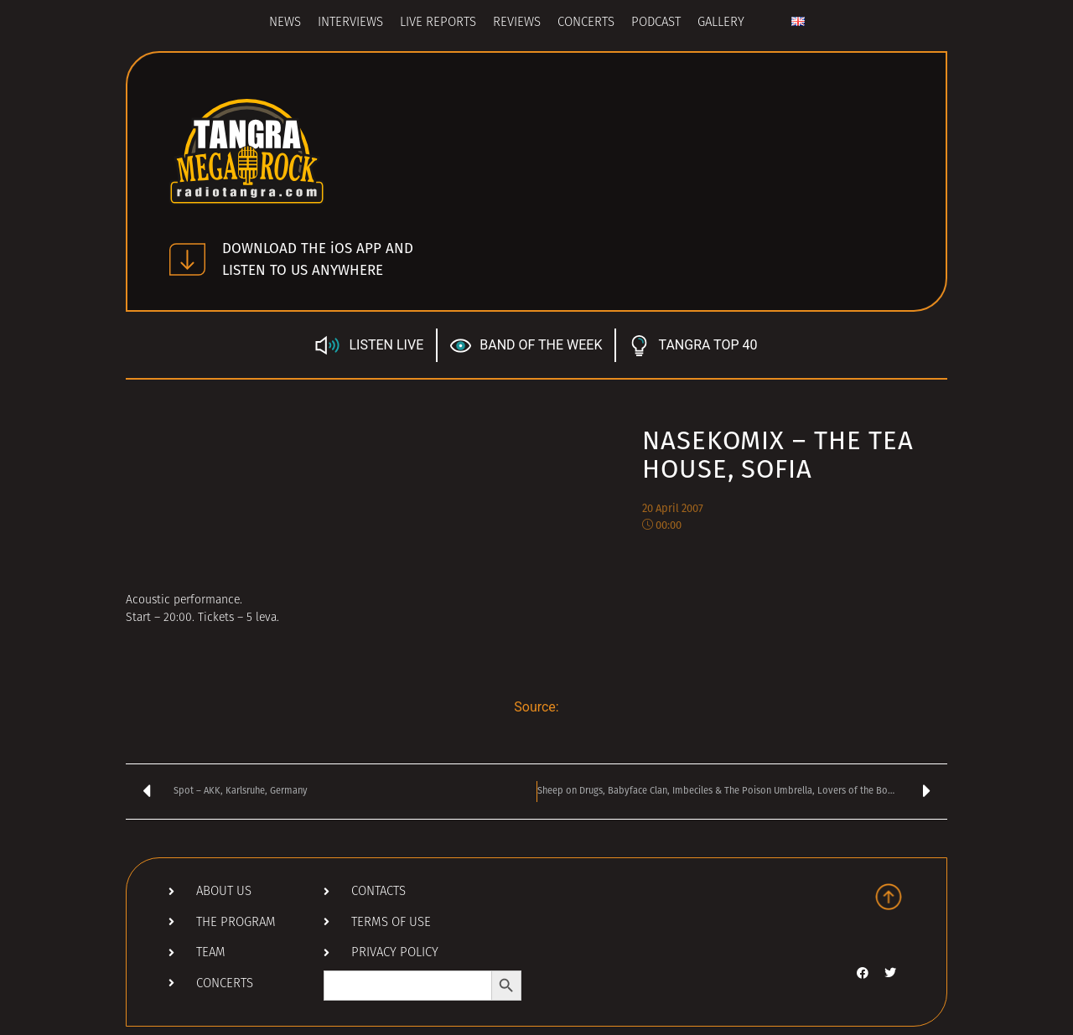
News (285, 23)
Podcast (656, 23)
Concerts (585, 23)
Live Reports (438, 23)
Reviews (517, 23)
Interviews (350, 23)
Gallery (720, 23)
